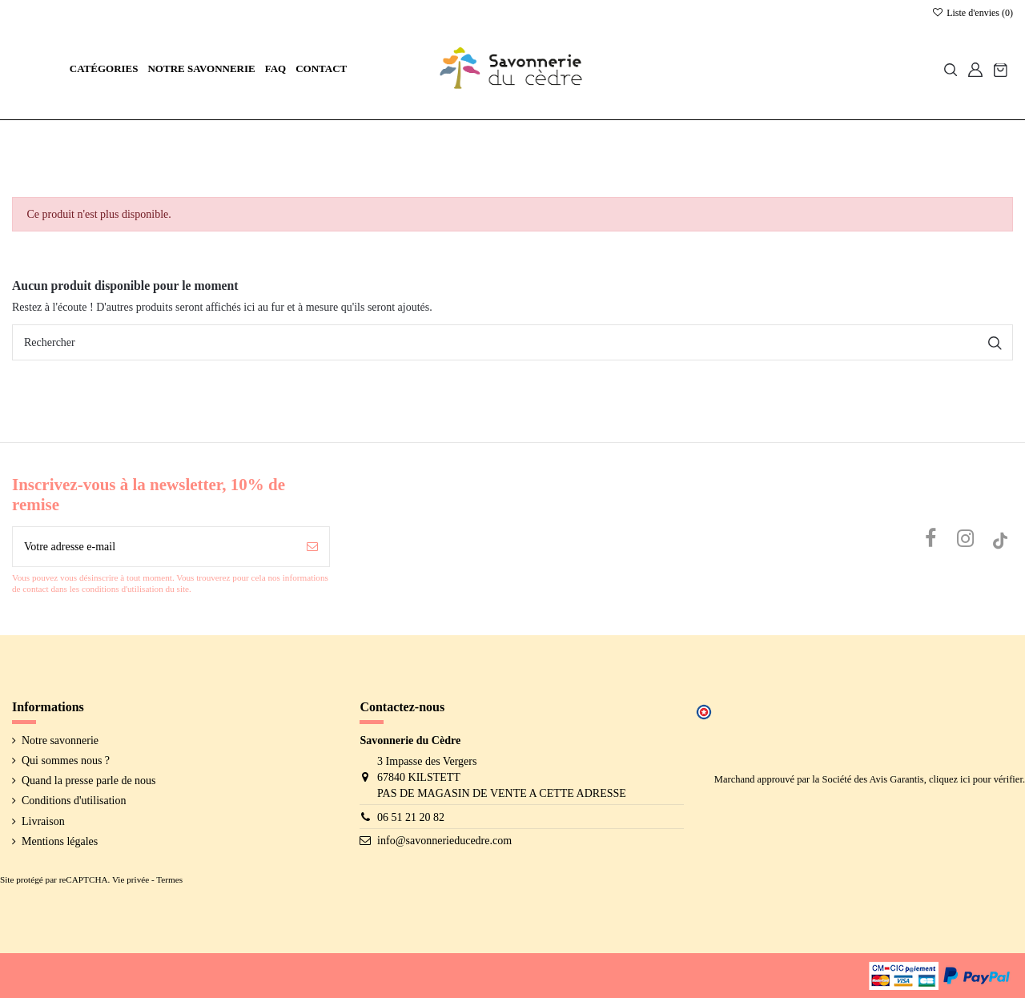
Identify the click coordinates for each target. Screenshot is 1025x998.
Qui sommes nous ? (66, 761)
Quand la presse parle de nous (89, 781)
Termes (169, 879)
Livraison (43, 821)
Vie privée (130, 879)
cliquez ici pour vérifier (976, 779)
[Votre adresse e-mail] (154, 546)
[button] (104, 69)
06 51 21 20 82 (410, 817)
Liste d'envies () (972, 12)
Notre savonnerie (60, 740)
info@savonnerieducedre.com (444, 841)
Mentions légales (60, 841)
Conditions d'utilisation (74, 801)
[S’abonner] (312, 546)
